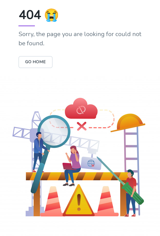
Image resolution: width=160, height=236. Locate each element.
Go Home (35, 62)
